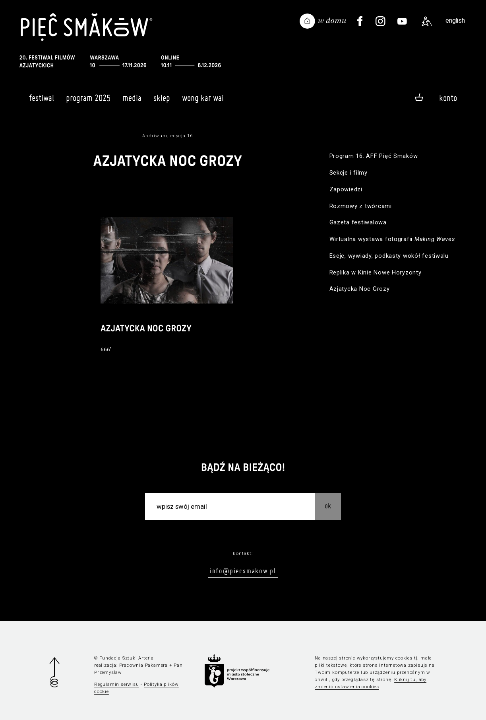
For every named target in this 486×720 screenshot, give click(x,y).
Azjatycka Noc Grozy (359, 288)
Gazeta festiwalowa (358, 222)
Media (131, 101)
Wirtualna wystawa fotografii (392, 239)
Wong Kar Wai (203, 101)
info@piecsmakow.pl (243, 570)
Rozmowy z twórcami (360, 206)
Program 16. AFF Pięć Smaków (373, 156)
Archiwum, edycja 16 (167, 135)
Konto (448, 97)
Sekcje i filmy (348, 172)
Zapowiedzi (345, 189)
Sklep (161, 101)
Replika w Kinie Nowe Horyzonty (375, 272)
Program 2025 (88, 101)
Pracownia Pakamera (143, 665)
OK (328, 505)
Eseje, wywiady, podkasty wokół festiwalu (389, 255)
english (455, 20)
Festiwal (41, 101)
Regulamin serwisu (116, 684)
